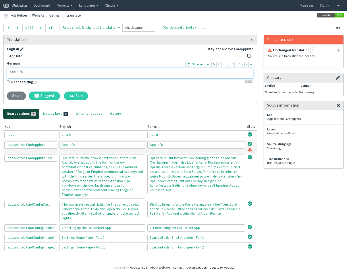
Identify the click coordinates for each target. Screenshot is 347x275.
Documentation (197, 267)
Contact (178, 267)
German (55, 15)
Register (306, 5)
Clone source (198, 64)
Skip (76, 96)
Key (211, 49)
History (115, 113)
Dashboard (42, 5)
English (13, 49)
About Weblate (160, 267)
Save (16, 96)
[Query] (138, 28)
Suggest (44, 96)
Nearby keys (55, 113)
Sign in (325, 5)
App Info (130, 73)
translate (73, 15)
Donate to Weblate (222, 267)
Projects (64, 5)
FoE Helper (18, 15)
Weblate (15, 5)
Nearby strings (21, 113)
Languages (88, 5)
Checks (111, 5)
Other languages (89, 113)
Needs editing (20, 82)
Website (38, 15)
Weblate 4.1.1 (138, 267)
